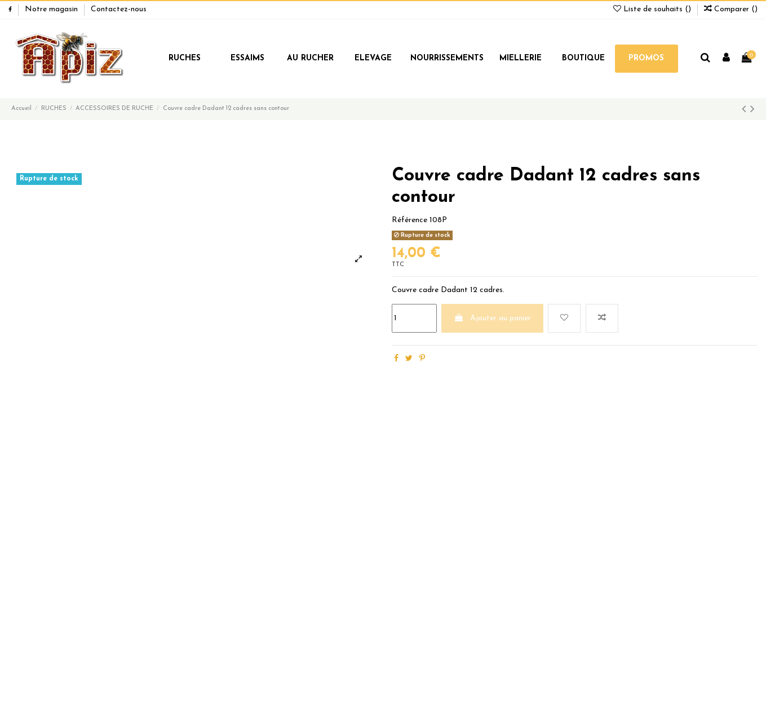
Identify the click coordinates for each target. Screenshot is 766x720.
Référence (409, 220)
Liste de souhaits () (653, 9)
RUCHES (185, 58)
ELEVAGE (373, 58)
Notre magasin (52, 9)
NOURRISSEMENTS (447, 58)
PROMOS (646, 58)
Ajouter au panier (492, 318)
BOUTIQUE (583, 58)
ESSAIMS (247, 58)
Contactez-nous (119, 9)
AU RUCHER (310, 58)
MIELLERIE (520, 58)
